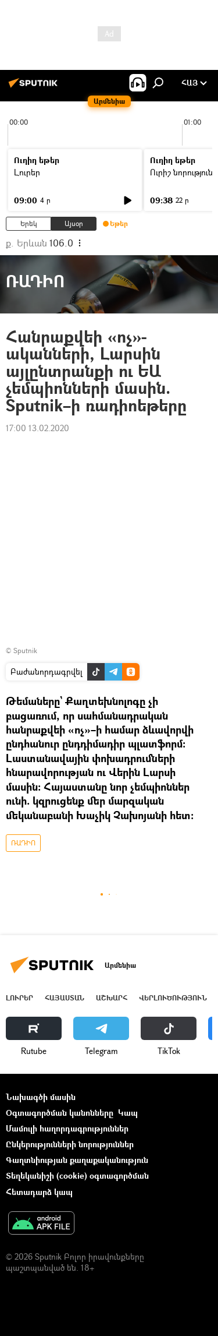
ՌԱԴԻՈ (23, 843)
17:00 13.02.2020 (37, 427)
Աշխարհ (111, 998)
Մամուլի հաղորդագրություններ (67, 1128)
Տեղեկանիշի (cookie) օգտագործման (77, 1175)
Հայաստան (64, 998)
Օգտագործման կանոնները (59, 1112)
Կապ (128, 1112)
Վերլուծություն (173, 998)
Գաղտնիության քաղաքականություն (77, 1159)
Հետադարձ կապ (39, 1191)
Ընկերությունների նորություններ (70, 1144)
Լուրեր (27, 172)
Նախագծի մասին (41, 1096)
